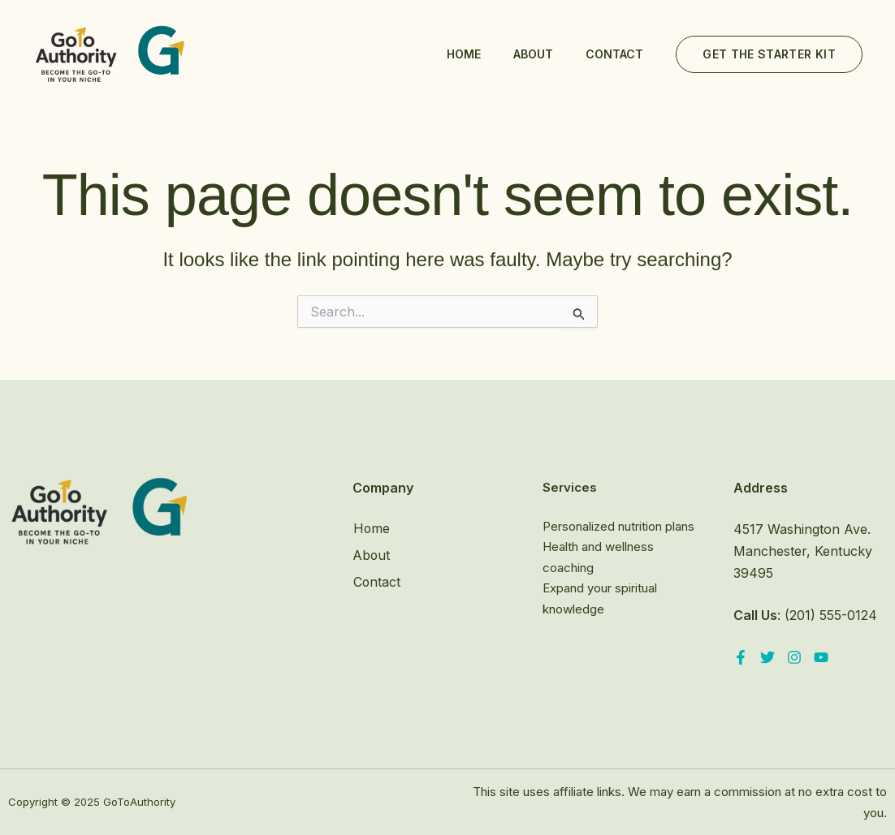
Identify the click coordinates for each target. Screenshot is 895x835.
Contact (614, 54)
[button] (769, 54)
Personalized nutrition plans (618, 526)
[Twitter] (767, 657)
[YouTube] (821, 657)
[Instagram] (794, 657)
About (533, 54)
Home (464, 54)
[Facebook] (740, 657)
